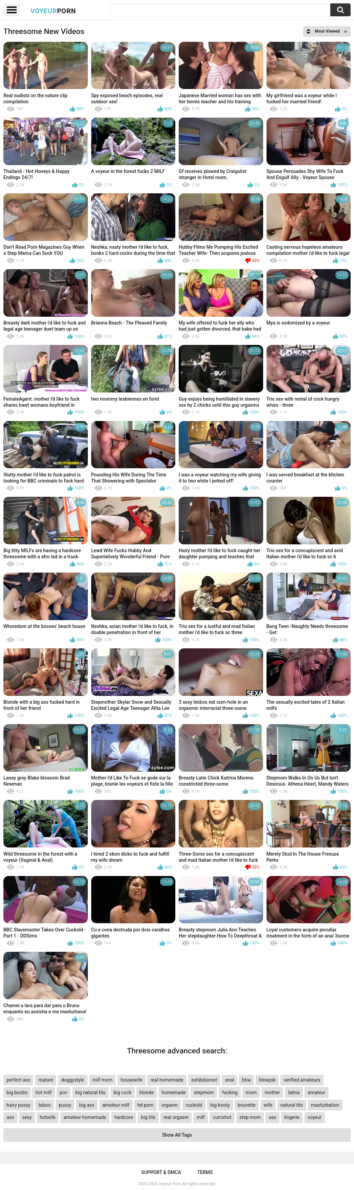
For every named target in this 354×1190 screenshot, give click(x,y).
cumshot (222, 1117)
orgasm (169, 1105)
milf (201, 1117)
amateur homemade (84, 1117)
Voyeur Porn (170, 1184)
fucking (230, 1092)
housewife (131, 1080)
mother (272, 1092)
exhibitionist (204, 1080)
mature (45, 1080)
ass (10, 1117)
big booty (220, 1105)
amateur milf (115, 1105)
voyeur (314, 1117)
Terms (205, 1172)
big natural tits (90, 1092)
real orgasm (176, 1117)
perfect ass (18, 1080)
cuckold (194, 1105)
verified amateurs (301, 1080)
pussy (65, 1105)
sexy (27, 1117)
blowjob (267, 1080)
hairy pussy (18, 1105)
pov (63, 1092)
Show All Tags (177, 1135)
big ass (87, 1105)
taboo (44, 1105)
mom (251, 1092)
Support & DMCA (161, 1172)
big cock (122, 1092)
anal (229, 1080)
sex (272, 1117)
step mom (250, 1117)
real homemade (166, 1080)
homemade (174, 1092)
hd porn (145, 1105)
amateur (316, 1092)
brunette (246, 1105)
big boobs (16, 1092)
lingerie (291, 1117)
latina (293, 1092)
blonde (146, 1092)
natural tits (291, 1105)
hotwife (47, 1117)
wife (267, 1105)
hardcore (123, 1117)
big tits (148, 1117)
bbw (246, 1080)
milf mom (102, 1080)
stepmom (204, 1092)
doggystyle (72, 1080)
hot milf (44, 1092)
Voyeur (53, 10)
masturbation (325, 1105)
